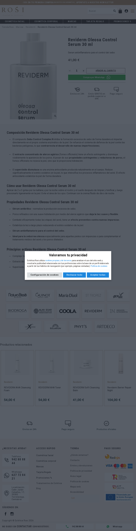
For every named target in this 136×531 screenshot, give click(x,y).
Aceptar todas (97, 275)
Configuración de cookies (45, 275)
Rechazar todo (74, 275)
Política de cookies (99, 266)
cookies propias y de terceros (58, 260)
